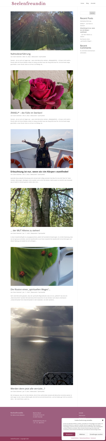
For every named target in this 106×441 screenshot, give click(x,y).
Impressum (93, 438)
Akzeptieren (69, 434)
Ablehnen (82, 434)
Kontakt (93, 3)
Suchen (92, 13)
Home (82, 3)
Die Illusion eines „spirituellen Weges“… (30, 289)
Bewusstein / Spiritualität (39, 56)
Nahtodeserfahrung (20, 53)
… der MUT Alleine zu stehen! (25, 230)
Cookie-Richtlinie (75, 438)
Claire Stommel (17, 56)
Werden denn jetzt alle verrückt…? (28, 388)
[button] (103, 420)
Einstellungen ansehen (96, 434)
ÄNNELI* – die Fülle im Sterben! (26, 112)
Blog (87, 3)
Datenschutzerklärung (85, 438)
